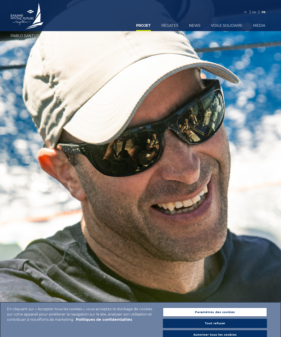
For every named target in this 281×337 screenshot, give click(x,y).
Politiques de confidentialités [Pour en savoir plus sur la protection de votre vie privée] (104, 323)
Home (16, 42)
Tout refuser (215, 326)
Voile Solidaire (227, 25)
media (259, 25)
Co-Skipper (48, 42)
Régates (169, 25)
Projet (143, 25)
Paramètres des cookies (215, 315)
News (194, 25)
